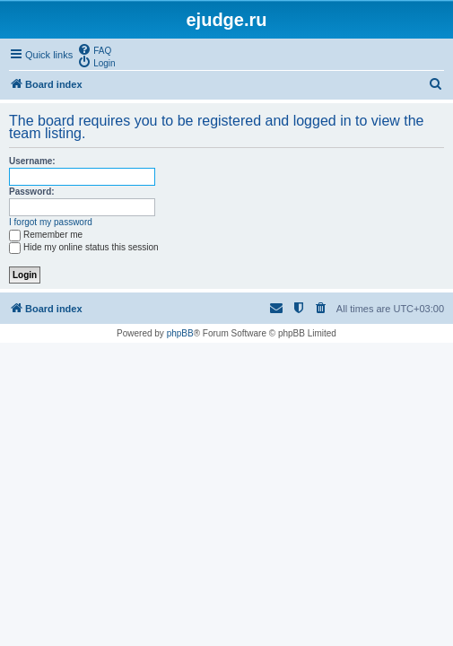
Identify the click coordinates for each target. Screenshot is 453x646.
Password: (32, 191)
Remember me (46, 235)
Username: (32, 161)
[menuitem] (94, 49)
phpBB (180, 333)
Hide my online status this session (84, 247)
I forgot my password (50, 222)
